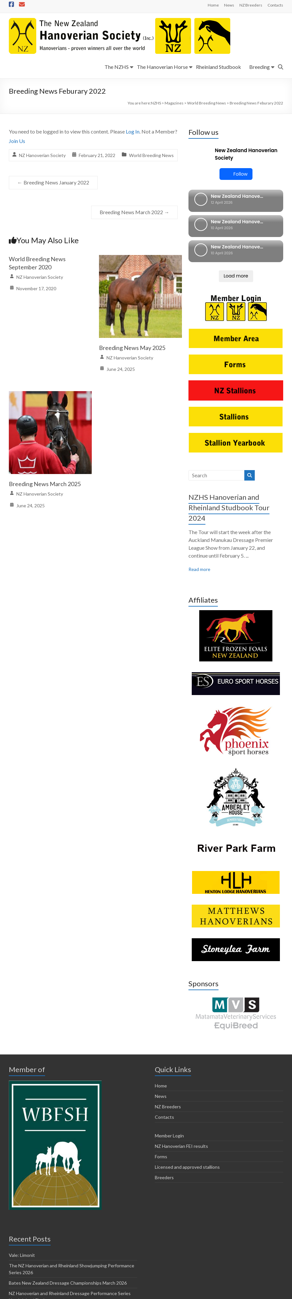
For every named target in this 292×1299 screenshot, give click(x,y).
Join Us (17, 141)
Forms (161, 1091)
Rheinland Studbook (218, 67)
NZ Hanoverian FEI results (181, 1080)
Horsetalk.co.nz (202, 1285)
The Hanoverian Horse (162, 67)
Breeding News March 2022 (134, 212)
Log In (132, 131)
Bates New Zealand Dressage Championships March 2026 (68, 1217)
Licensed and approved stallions (187, 1101)
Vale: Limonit (22, 1189)
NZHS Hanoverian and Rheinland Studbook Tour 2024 (228, 441)
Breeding (259, 67)
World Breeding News (151, 155)
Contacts (275, 5)
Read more (199, 503)
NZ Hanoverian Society (42, 155)
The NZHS (117, 67)
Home (213, 5)
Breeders (164, 1112)
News (229, 5)
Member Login (169, 1070)
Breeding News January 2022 (53, 182)
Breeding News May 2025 (132, 347)
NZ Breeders (250, 5)
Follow (236, 174)
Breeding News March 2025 (45, 483)
